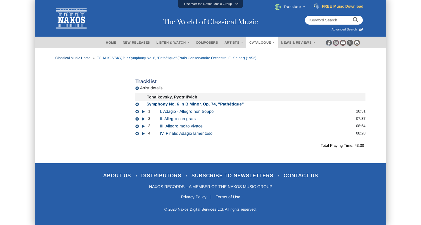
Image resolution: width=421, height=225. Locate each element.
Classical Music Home (73, 58)
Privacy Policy (193, 197)
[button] (210, 4)
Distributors (162, 175)
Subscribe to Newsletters (233, 175)
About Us (118, 175)
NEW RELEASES (136, 42)
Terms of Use (228, 197)
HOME (111, 42)
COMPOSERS (207, 42)
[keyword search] (355, 20)
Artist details (151, 88)
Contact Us (301, 175)
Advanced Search (347, 29)
